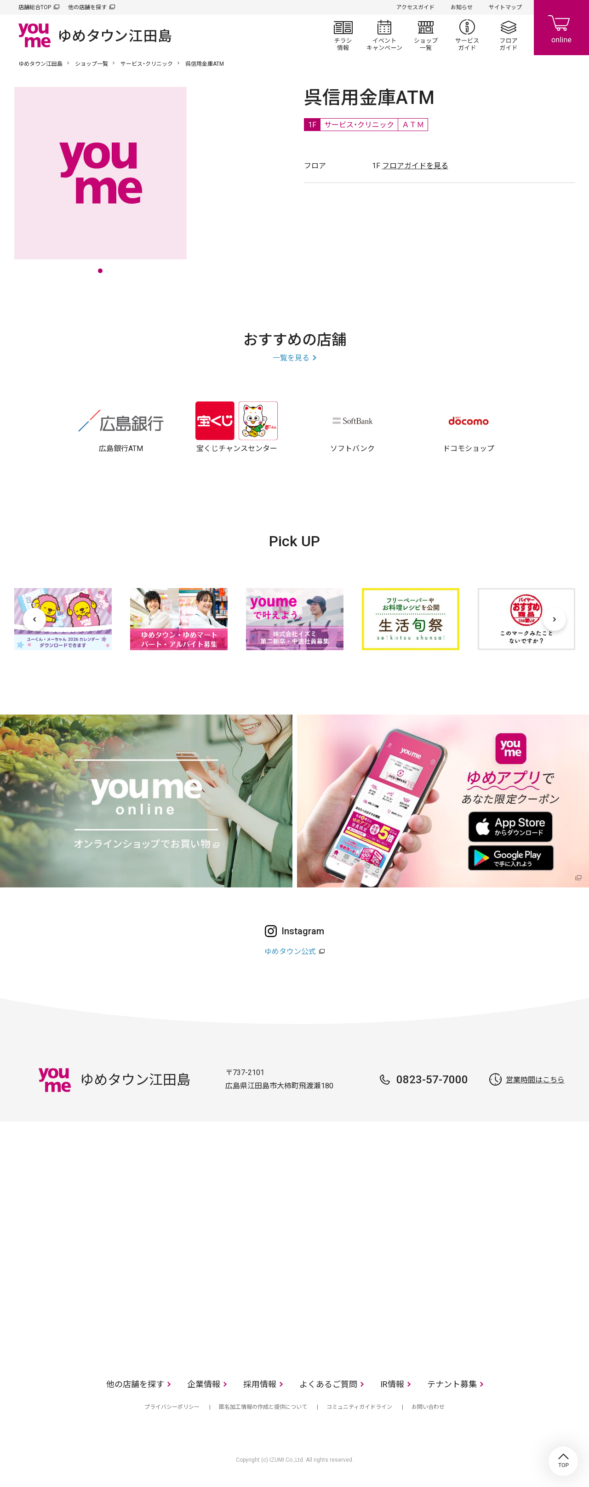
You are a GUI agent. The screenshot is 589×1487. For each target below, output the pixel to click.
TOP (563, 1461)
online (561, 27)
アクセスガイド (415, 7)
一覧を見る (291, 358)
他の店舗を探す (87, 7)
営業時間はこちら (535, 1079)
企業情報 (203, 1384)
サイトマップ (505, 7)
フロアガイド (508, 35)
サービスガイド (467, 35)
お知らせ (462, 7)
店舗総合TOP (34, 7)
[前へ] (34, 619)
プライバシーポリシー (172, 1407)
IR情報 (392, 1384)
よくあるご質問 (328, 1384)
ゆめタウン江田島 (40, 64)
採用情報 (259, 1384)
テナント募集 (452, 1384)
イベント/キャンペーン (384, 35)
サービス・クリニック (146, 64)
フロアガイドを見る (415, 165)
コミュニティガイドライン (359, 1407)
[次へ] (554, 619)
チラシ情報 (343, 35)
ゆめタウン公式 (290, 951)
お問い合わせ (428, 1407)
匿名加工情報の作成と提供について (263, 1407)
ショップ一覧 (425, 35)
